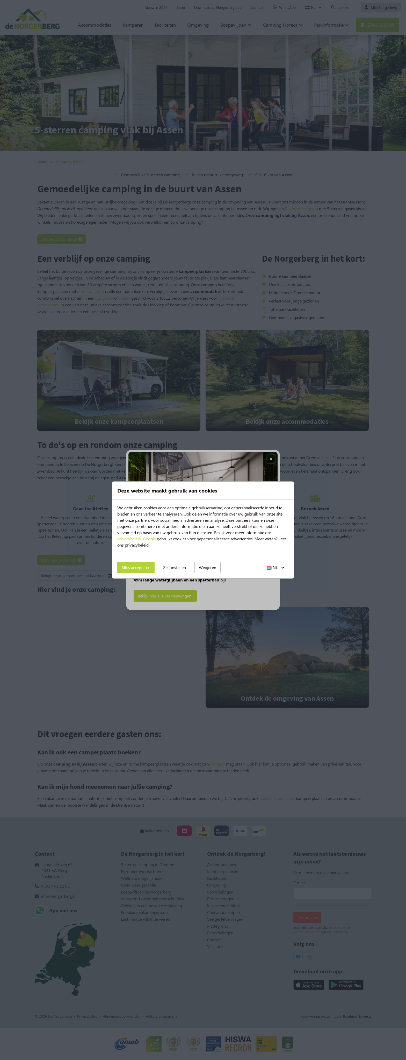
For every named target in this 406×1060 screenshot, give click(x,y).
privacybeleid (129, 538)
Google (149, 538)
